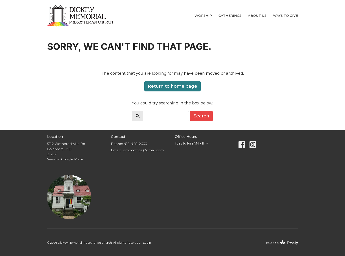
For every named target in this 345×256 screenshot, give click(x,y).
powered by (282, 243)
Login (147, 242)
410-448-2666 (135, 144)
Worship (203, 15)
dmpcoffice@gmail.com (143, 150)
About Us (257, 15)
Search (201, 116)
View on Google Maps (65, 159)
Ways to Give (285, 15)
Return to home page (172, 86)
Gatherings (229, 15)
